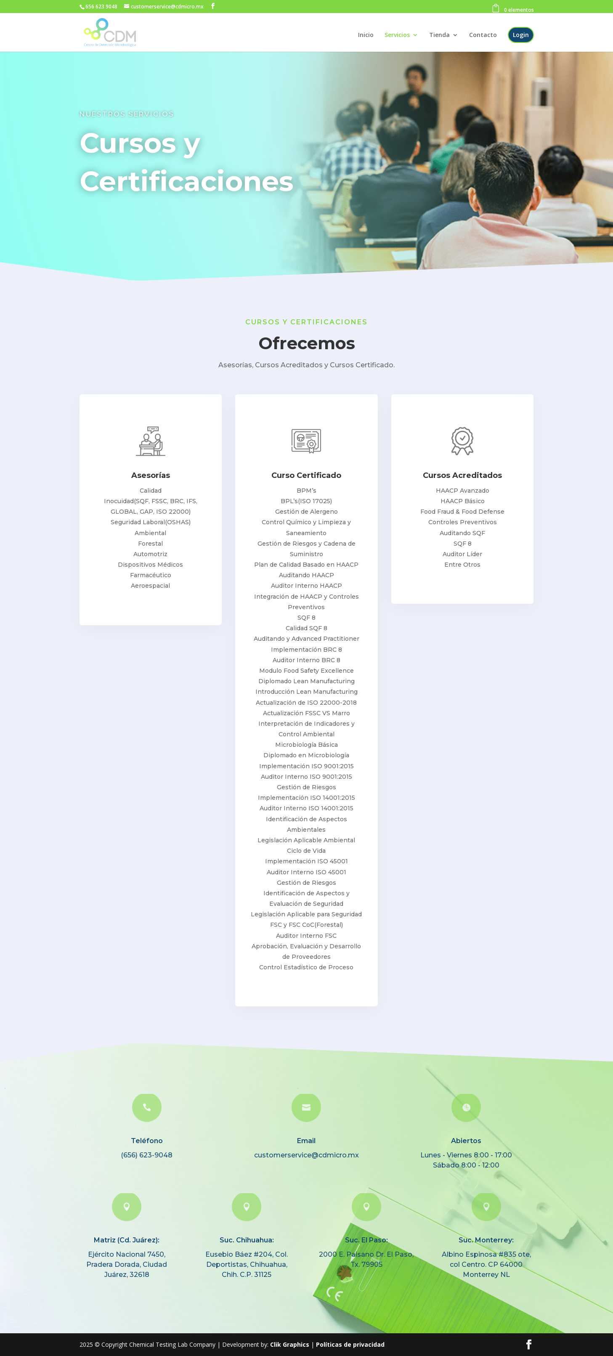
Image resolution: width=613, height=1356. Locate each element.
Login (521, 35)
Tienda (439, 35)
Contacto (483, 35)
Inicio (366, 35)
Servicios (397, 35)
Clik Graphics (289, 1344)
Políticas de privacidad (350, 1344)
